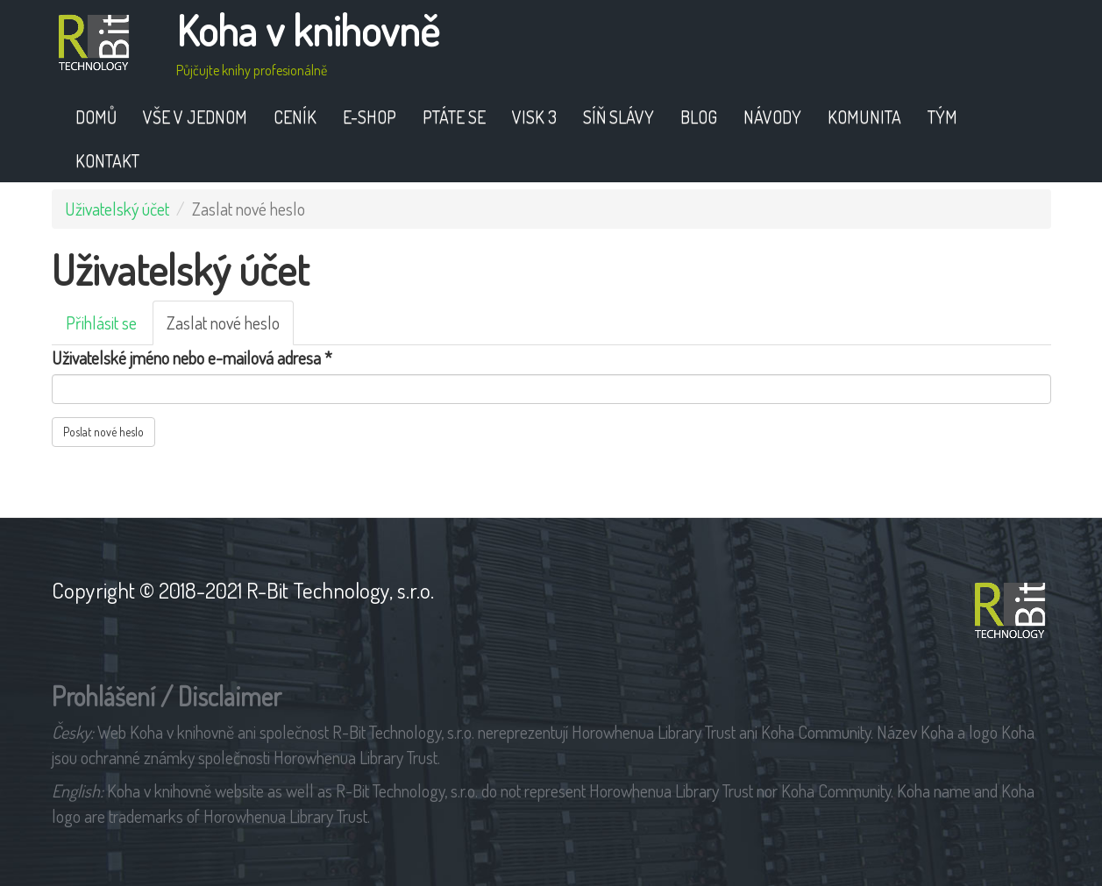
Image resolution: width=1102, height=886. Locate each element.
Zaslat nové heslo (230, 327)
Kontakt (107, 160)
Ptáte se (454, 116)
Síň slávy (618, 116)
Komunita (864, 116)
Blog (698, 116)
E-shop (369, 116)
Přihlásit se (101, 322)
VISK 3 (534, 116)
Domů (96, 116)
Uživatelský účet (117, 208)
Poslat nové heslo (103, 431)
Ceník (295, 116)
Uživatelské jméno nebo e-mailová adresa (192, 357)
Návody (772, 116)
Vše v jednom (195, 116)
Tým (942, 116)
